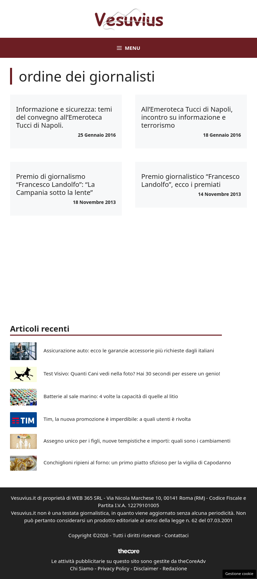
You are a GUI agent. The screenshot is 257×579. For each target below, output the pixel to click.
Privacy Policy (114, 568)
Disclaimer (146, 568)
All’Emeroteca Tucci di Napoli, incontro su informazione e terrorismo (187, 117)
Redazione (175, 568)
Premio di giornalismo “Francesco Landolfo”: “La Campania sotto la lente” (55, 184)
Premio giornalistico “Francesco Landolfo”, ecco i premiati (190, 180)
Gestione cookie (239, 573)
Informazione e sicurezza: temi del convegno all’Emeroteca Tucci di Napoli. (64, 117)
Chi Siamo (81, 568)
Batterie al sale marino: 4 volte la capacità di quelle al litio (111, 396)
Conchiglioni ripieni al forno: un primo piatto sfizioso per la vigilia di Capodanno (137, 462)
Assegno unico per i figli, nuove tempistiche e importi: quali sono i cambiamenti (137, 440)
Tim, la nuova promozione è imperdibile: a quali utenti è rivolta (117, 419)
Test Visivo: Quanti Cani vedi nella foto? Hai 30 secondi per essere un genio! (132, 373)
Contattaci (177, 535)
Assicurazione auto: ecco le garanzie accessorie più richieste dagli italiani (129, 350)
